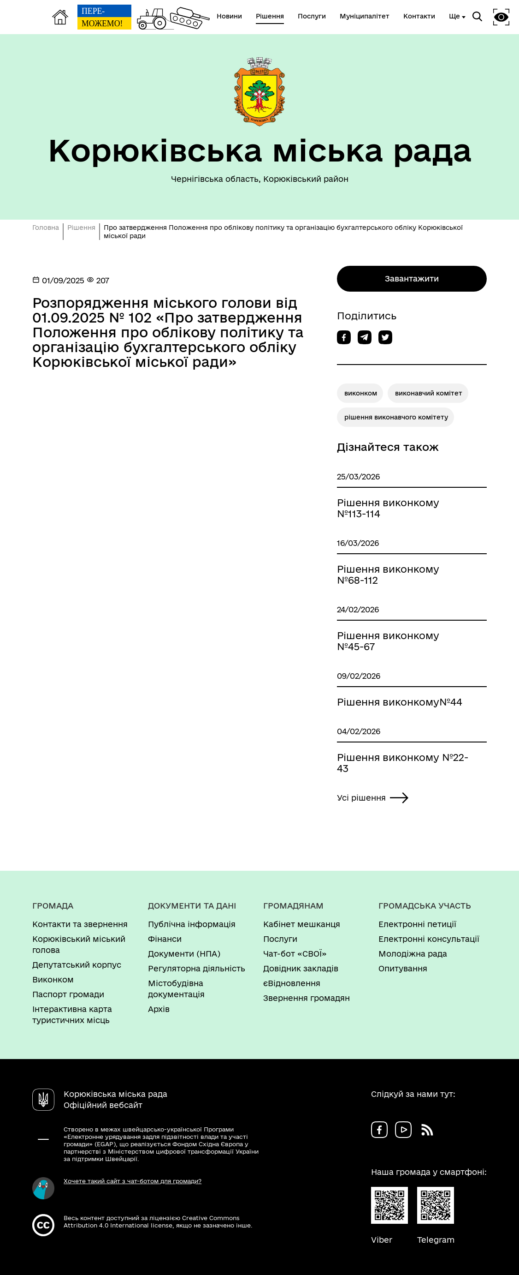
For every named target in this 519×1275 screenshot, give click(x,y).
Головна (45, 227)
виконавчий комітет (428, 393)
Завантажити (412, 278)
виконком (360, 393)
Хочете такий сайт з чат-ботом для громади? (132, 1181)
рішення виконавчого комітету (396, 417)
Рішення (81, 227)
